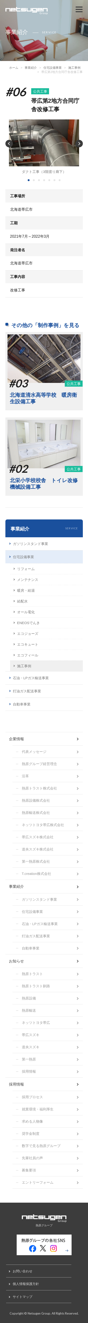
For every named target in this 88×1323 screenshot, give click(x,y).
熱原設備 (29, 998)
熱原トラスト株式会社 (39, 788)
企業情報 (16, 739)
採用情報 (29, 1071)
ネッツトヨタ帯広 (36, 1023)
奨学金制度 (30, 1134)
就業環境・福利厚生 (38, 1109)
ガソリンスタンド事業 (30, 544)
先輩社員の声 (32, 1158)
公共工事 (40, 91)
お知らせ (16, 961)
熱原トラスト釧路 (36, 986)
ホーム (13, 67)
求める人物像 (32, 1121)
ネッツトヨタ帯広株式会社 (43, 825)
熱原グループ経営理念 (39, 764)
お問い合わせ (22, 1271)
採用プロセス (32, 1097)
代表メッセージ (34, 752)
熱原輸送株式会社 (36, 813)
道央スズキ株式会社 (38, 849)
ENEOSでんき (28, 623)
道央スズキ (30, 1047)
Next (79, 143)
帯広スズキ (30, 1035)
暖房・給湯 (26, 590)
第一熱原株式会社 (36, 861)
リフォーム (26, 569)
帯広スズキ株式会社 (38, 837)
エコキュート (27, 644)
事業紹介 (31, 67)
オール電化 (26, 612)
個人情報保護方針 (26, 1284)
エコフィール (27, 655)
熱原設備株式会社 (36, 800)
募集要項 (29, 1170)
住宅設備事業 (52, 67)
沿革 (25, 776)
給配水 (22, 601)
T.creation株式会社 (36, 874)
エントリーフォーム (38, 1182)
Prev (9, 143)
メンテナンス (27, 580)
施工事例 (74, 67)
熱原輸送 (29, 1010)
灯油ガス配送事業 (27, 691)
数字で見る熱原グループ (41, 1146)
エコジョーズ (27, 634)
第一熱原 (29, 1059)
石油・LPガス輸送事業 (31, 678)
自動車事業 (22, 704)
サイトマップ (22, 1297)
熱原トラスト (32, 974)
